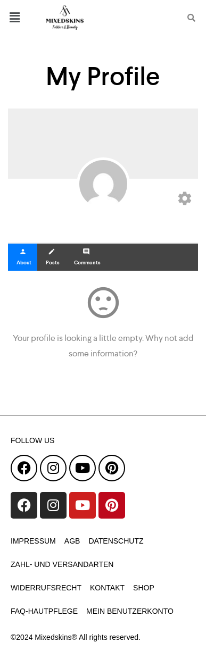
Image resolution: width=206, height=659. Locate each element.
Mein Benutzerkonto (130, 611)
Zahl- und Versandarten (62, 564)
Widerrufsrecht (46, 587)
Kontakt (107, 587)
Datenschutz (115, 541)
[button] (20, 17)
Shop (143, 587)
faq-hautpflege (44, 611)
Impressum (33, 541)
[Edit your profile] (185, 201)
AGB (72, 541)
